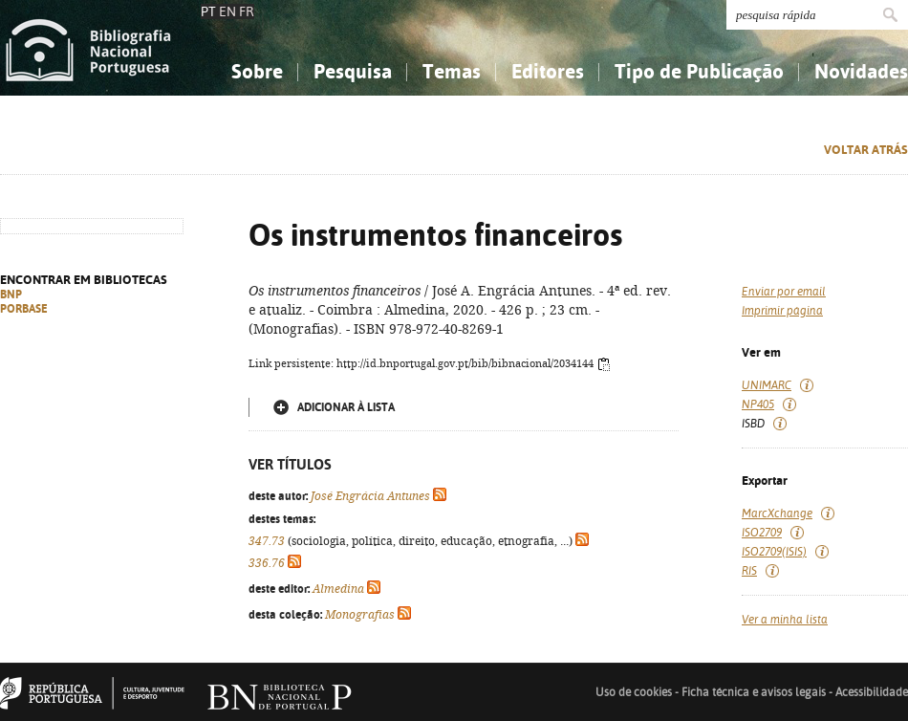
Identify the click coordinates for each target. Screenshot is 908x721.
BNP (11, 294)
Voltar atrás (866, 149)
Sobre (257, 71)
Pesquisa (352, 71)
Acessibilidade (871, 692)
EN (227, 11)
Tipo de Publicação (699, 71)
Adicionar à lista (346, 407)
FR (246, 11)
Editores (547, 71)
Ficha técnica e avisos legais (753, 692)
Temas (451, 71)
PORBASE (24, 309)
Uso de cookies (633, 692)
